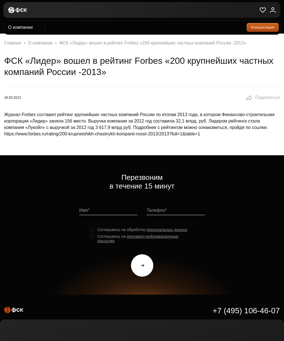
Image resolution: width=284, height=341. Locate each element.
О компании (40, 43)
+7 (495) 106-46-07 (246, 310)
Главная (12, 43)
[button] (263, 98)
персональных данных (167, 229)
